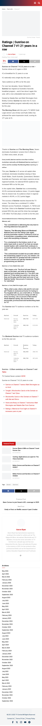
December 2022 (7, 695)
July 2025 (5, 603)
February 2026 (7, 583)
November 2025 (7, 591)
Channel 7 (17, 9)
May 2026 (5, 574)
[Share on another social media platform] (35, 61)
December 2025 (7, 588)
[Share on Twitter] (24, 61)
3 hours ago (17, 452)
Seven (9, 484)
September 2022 (7, 704)
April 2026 (5, 577)
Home (3, 9)
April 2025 (5, 612)
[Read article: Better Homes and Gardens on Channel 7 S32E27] (6, 467)
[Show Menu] (35, 3)
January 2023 (6, 692)
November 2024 (7, 627)
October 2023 (6, 665)
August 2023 (6, 671)
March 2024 (6, 651)
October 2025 (6, 594)
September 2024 (7, 633)
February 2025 (7, 618)
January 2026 (6, 585)
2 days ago (16, 461)
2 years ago (22, 54)
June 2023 (5, 677)
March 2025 (6, 615)
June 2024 (5, 642)
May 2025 (5, 609)
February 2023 (7, 689)
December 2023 (7, 659)
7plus (4, 372)
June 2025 (5, 606)
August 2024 (6, 636)
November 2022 (7, 698)
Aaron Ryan (11, 54)
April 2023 (5, 683)
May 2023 (5, 680)
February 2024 (7, 653)
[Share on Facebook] (13, 61)
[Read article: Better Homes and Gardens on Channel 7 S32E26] (6, 476)
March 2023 (6, 686)
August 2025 (6, 600)
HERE (23, 376)
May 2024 (5, 645)
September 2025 (7, 597)
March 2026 (6, 580)
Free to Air (10, 9)
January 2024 (6, 656)
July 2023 (5, 674)
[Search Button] (39, 3)
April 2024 (5, 648)
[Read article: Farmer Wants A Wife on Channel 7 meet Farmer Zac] (6, 450)
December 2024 (7, 624)
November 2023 (7, 662)
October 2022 (6, 701)
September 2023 (7, 668)
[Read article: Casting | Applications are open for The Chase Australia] (6, 459)
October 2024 (6, 630)
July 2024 (5, 639)
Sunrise (15, 484)
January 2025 (6, 621)
